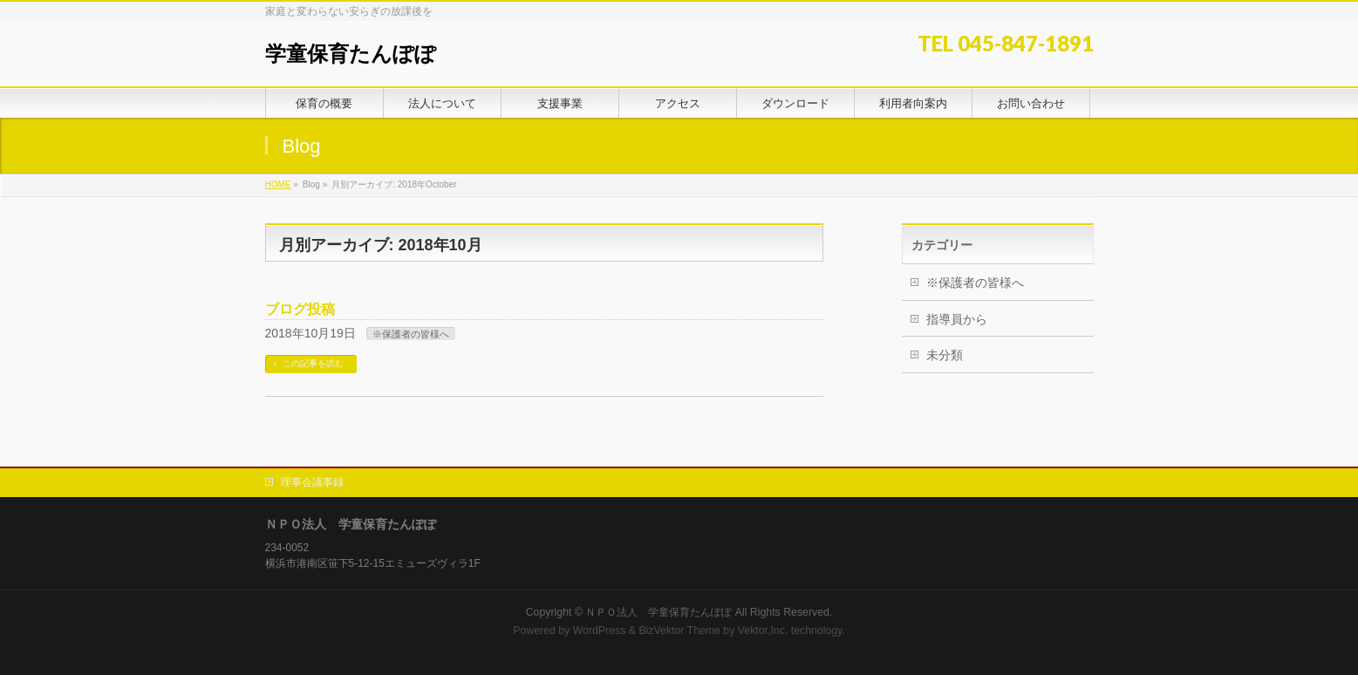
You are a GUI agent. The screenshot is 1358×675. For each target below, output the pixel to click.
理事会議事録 (312, 482)
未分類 (944, 355)
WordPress (599, 630)
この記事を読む (313, 363)
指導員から (956, 319)
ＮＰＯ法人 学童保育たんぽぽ (658, 612)
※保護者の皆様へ (410, 334)
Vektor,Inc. (763, 630)
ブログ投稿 (300, 309)
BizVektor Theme (679, 630)
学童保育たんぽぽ (350, 53)
